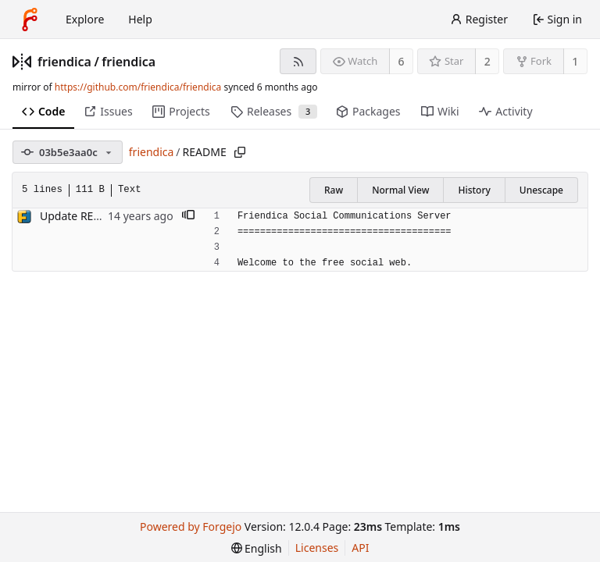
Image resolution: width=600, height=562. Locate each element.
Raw (333, 190)
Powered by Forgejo (190, 526)
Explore (85, 19)
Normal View (400, 190)
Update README (82, 215)
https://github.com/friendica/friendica (138, 87)
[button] (188, 216)
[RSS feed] (298, 61)
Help (140, 19)
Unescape (541, 190)
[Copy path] (240, 152)
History (474, 190)
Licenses (317, 547)
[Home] (30, 19)
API (360, 547)
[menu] (256, 548)
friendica (64, 61)
